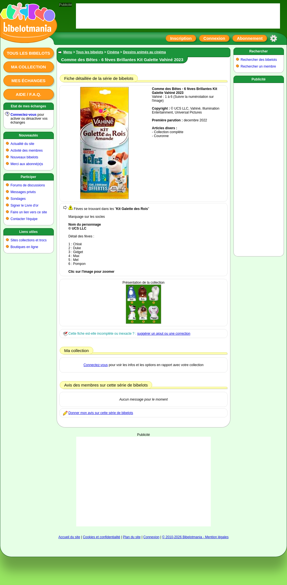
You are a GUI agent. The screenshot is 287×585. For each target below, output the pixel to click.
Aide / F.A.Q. (28, 94)
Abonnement (250, 38)
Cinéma (113, 52)
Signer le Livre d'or (25, 205)
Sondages (18, 199)
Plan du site (132, 537)
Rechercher (258, 51)
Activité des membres (27, 150)
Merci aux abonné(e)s (27, 164)
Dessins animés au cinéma (144, 52)
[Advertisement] (144, 472)
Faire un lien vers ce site (29, 212)
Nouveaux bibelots (24, 157)
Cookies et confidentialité (101, 537)
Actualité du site (22, 144)
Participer (28, 177)
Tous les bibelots (28, 53)
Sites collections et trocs (29, 240)
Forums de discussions (28, 185)
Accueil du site (69, 537)
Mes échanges (28, 80)
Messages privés (23, 192)
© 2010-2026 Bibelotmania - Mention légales (195, 537)
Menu (67, 52)
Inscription (181, 38)
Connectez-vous (24, 115)
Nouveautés (28, 135)
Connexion (214, 38)
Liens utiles (28, 232)
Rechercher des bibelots (259, 60)
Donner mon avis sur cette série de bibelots (100, 413)
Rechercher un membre (258, 66)
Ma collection (28, 66)
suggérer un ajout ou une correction (163, 334)
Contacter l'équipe (24, 219)
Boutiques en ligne (24, 247)
